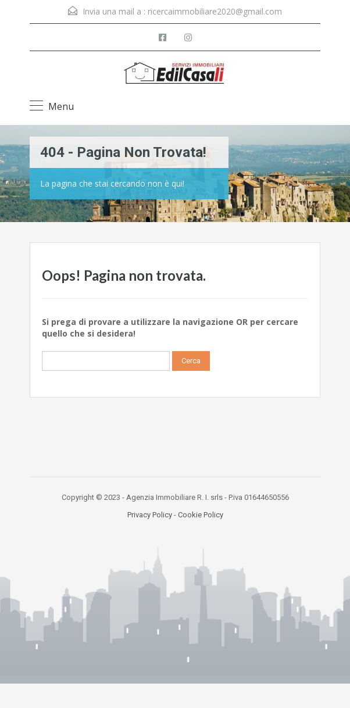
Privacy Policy (149, 514)
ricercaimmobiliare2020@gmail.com (215, 11)
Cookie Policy (200, 514)
